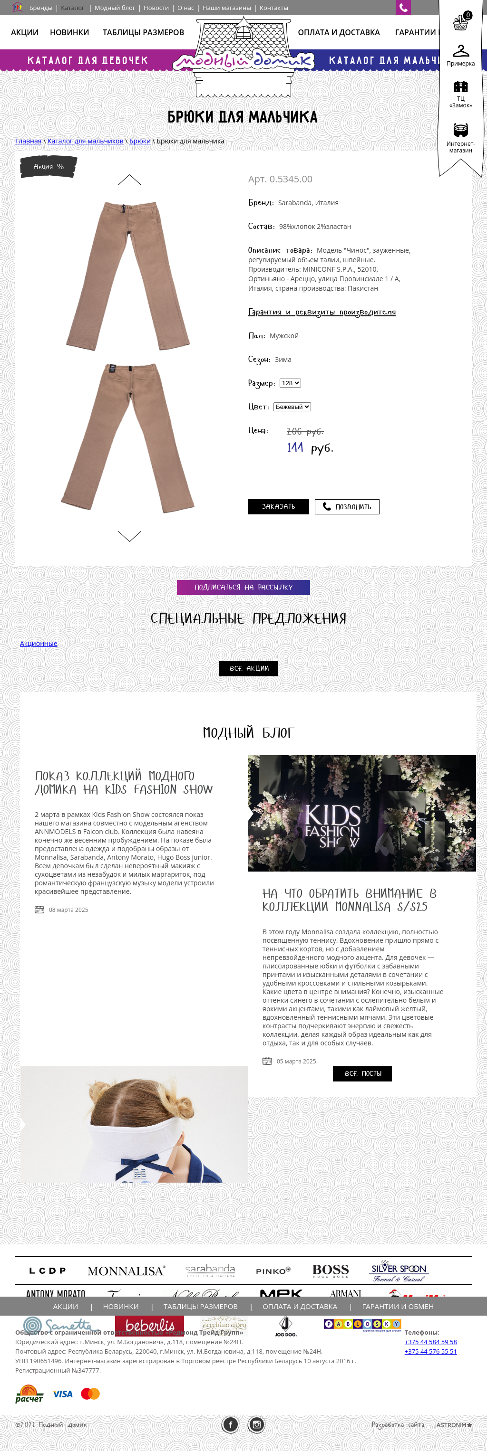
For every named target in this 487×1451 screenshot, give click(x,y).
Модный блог (115, 7)
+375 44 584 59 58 (431, 1341)
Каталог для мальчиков (398, 60)
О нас (185, 7)
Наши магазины (227, 7)
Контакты (274, 7)
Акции (25, 32)
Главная (28, 140)
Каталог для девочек (89, 60)
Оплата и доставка (339, 32)
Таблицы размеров (143, 32)
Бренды (41, 7)
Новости (156, 7)
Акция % (49, 166)
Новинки (69, 32)
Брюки (140, 140)
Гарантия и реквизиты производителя (322, 311)
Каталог (72, 7)
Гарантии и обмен (434, 32)
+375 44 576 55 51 (431, 1351)
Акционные (39, 643)
